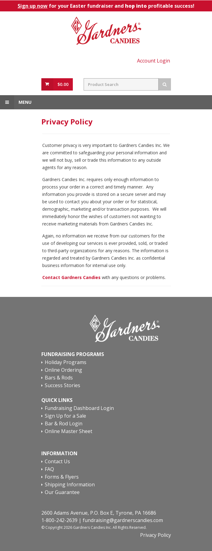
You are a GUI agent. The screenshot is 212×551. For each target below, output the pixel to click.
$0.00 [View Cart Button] (63, 84)
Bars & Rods (59, 378)
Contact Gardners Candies (71, 277)
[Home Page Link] (106, 31)
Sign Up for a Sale (65, 416)
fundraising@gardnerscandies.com (123, 520)
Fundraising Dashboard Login (79, 408)
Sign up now (33, 5)
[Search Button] (165, 84)
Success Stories (62, 386)
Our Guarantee (62, 492)
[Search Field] (121, 84)
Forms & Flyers (62, 477)
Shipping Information (70, 485)
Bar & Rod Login (63, 424)
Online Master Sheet (69, 431)
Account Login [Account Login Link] (153, 60)
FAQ (49, 469)
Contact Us (57, 462)
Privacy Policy (155, 535)
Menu (15, 102)
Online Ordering (63, 370)
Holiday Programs (65, 362)
